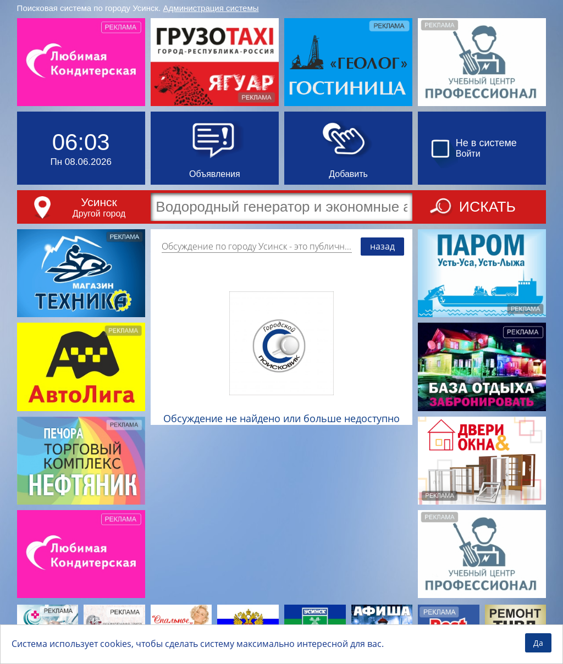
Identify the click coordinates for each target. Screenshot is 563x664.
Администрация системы (211, 8)
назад (382, 246)
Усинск (99, 202)
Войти (468, 153)
